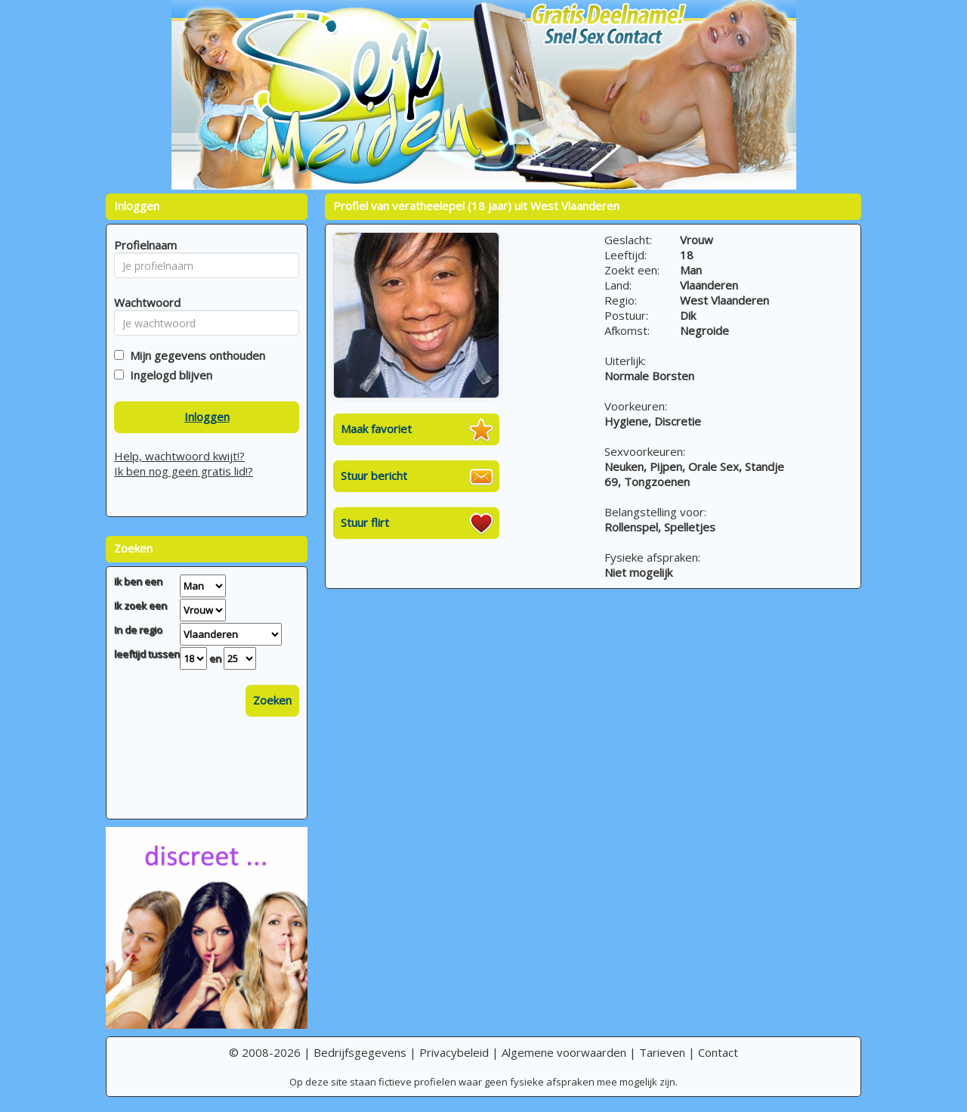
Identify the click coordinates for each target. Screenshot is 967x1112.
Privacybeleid (454, 1052)
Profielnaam (143, 244)
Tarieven (662, 1052)
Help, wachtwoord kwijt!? (179, 455)
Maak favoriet (376, 428)
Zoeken (272, 700)
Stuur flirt (365, 522)
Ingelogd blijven (168, 375)
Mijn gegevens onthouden (194, 355)
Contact (718, 1052)
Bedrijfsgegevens (360, 1052)
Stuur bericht (374, 475)
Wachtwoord (143, 302)
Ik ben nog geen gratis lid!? (183, 471)
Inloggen (207, 416)
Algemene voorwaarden (564, 1052)
